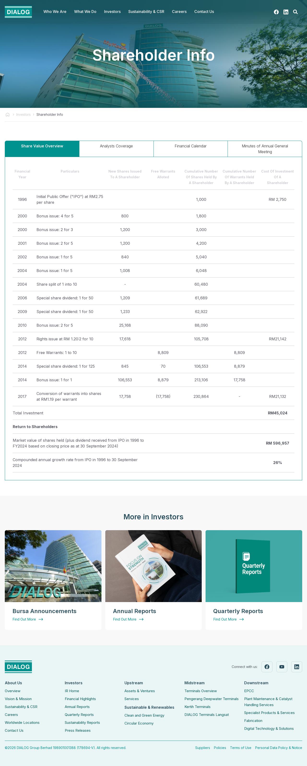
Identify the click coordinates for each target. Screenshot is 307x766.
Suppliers (202, 748)
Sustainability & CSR (21, 706)
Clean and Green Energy (144, 715)
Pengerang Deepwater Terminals (211, 698)
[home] (18, 12)
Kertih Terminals (197, 706)
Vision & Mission (18, 698)
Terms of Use (240, 748)
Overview (12, 691)
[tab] (42, 149)
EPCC (249, 691)
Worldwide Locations (22, 722)
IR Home (72, 691)
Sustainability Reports (82, 722)
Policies (220, 748)
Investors (23, 114)
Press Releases (78, 730)
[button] (55, 12)
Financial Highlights (80, 698)
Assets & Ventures (139, 691)
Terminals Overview (200, 691)
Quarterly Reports (79, 714)
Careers (11, 714)
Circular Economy (139, 723)
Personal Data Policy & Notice (278, 748)
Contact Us (204, 11)
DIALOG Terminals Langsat (206, 714)
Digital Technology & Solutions (269, 728)
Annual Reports (77, 706)
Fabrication (253, 720)
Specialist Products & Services (269, 712)
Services (131, 698)
